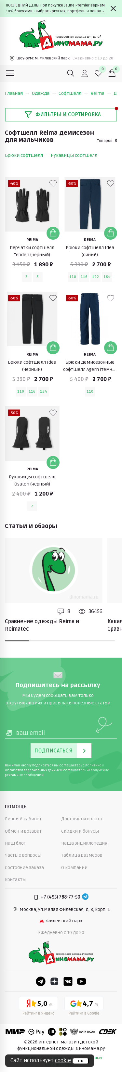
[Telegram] (85, 897)
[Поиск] (71, 73)
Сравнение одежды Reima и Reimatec (42, 625)
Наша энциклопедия (84, 843)
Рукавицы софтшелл (74, 155)
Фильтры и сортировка (62, 115)
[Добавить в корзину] (53, 233)
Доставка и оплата (81, 819)
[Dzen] (54, 981)
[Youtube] (81, 981)
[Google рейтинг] (83, 1007)
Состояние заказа (24, 867)
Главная (17, 93)
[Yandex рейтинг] (38, 1007)
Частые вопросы (23, 855)
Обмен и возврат (23, 831)
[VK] (68, 981)
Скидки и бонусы (80, 831)
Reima (100, 93)
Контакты (15, 879)
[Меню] (10, 73)
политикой (94, 765)
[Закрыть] (113, 8)
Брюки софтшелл (24, 155)
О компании (74, 867)
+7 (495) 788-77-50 (60, 897)
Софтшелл (73, 93)
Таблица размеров (81, 855)
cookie (63, 1060)
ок (80, 1061)
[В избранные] (53, 183)
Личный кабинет (23, 819)
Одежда (44, 93)
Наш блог (15, 843)
